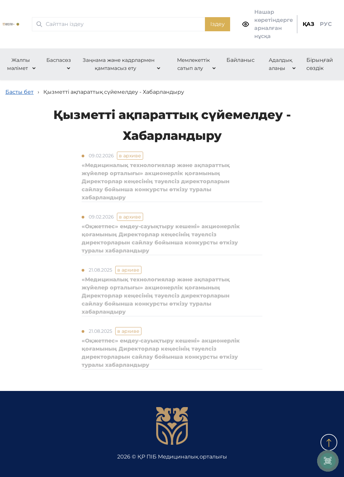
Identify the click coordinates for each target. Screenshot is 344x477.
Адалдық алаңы (280, 64)
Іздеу (217, 24)
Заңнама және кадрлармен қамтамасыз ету (119, 64)
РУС (326, 24)
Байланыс (240, 60)
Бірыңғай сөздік (319, 64)
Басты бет (19, 92)
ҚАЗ (308, 24)
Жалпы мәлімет (18, 64)
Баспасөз (58, 60)
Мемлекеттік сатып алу (193, 64)
